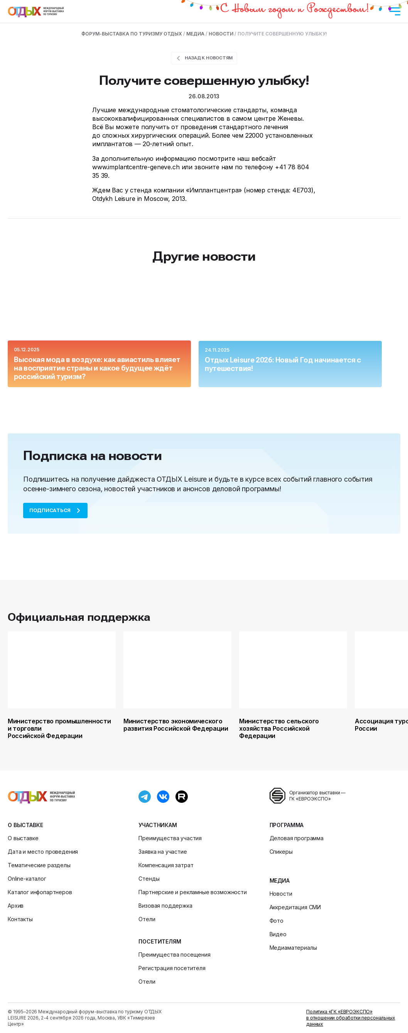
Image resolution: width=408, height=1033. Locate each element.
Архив (16, 905)
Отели (146, 919)
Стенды (148, 878)
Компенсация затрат (165, 865)
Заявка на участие (162, 851)
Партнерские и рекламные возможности (192, 892)
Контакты (20, 919)
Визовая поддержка (165, 905)
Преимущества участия (170, 838)
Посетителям (159, 941)
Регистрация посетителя (171, 968)
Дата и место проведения (43, 851)
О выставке (25, 825)
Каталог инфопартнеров (40, 892)
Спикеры (281, 851)
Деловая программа (297, 838)
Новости (281, 893)
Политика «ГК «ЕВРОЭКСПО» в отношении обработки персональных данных (350, 1018)
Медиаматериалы (293, 947)
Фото (276, 920)
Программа (287, 825)
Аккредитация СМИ (295, 907)
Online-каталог (27, 878)
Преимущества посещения (174, 954)
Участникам (157, 825)
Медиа (280, 880)
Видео (278, 934)
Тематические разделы (39, 865)
